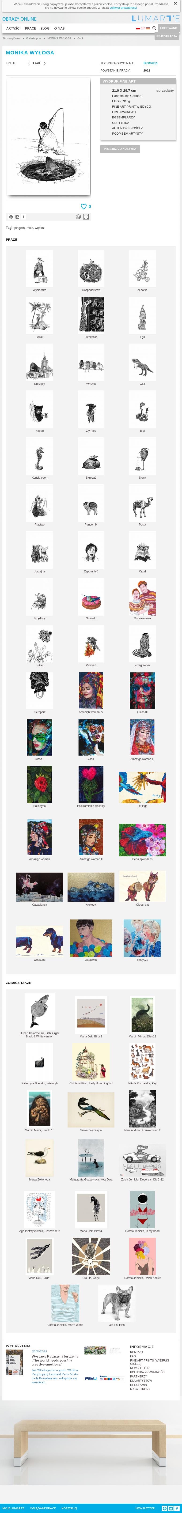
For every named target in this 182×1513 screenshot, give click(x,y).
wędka (39, 228)
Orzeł (142, 552)
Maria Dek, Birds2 (91, 1017)
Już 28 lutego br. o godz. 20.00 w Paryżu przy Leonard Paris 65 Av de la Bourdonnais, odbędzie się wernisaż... (55, 1376)
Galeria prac (34, 38)
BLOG (45, 28)
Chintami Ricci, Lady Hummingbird (91, 1064)
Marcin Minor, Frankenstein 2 (142, 1111)
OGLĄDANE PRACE (43, 1508)
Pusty (142, 505)
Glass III (142, 693)
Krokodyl (91, 889)
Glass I (91, 740)
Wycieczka (39, 271)
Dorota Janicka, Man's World (65, 1306)
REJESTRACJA (166, 36)
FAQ (133, 1356)
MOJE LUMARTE (13, 1508)
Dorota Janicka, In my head (142, 1212)
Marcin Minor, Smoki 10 (39, 1111)
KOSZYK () (69, 1508)
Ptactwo (39, 505)
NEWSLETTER (139, 1368)
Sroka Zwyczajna (91, 1112)
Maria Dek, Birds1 (40, 1259)
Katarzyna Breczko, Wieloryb (40, 1064)
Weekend (39, 943)
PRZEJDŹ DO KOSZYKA (120, 149)
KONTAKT (136, 1352)
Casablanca (39, 889)
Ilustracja (151, 63)
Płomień (91, 646)
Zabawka (91, 940)
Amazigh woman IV (91, 693)
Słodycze (142, 940)
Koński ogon (39, 458)
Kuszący (39, 365)
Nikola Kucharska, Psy (142, 1064)
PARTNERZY (138, 1376)
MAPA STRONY (140, 1389)
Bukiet (39, 646)
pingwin (19, 228)
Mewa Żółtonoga (40, 1160)
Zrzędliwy (39, 599)
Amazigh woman (39, 840)
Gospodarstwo (91, 271)
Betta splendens (142, 842)
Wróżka (91, 365)
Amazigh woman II (91, 840)
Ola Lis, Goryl (91, 1259)
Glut (142, 365)
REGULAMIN (138, 1385)
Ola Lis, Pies (117, 1306)
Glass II (39, 740)
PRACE (30, 28)
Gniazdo (91, 599)
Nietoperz (39, 693)
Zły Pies (91, 411)
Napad (39, 411)
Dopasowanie (142, 599)
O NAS (59, 28)
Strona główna (11, 38)
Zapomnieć (91, 552)
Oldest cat (142, 888)
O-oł (80, 38)
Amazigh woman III (142, 740)
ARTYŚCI (13, 28)
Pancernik (91, 505)
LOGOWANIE (169, 28)
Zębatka (142, 271)
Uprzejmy (39, 552)
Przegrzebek (142, 646)
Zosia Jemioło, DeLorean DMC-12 (142, 1162)
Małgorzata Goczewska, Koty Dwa (91, 1160)
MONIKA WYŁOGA (59, 38)
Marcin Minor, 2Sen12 (142, 1017)
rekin (30, 228)
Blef (142, 411)
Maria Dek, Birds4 (91, 1212)
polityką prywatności (123, 7)
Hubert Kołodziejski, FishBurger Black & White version (39, 1015)
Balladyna (39, 787)
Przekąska (91, 318)
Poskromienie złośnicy (91, 787)
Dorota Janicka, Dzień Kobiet (142, 1259)
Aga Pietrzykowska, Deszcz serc (39, 1212)
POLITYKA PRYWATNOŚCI (147, 1372)
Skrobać (91, 458)
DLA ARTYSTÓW (141, 1380)
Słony (142, 458)
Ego (142, 318)
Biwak (39, 318)
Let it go (142, 790)
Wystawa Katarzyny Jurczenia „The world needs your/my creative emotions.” (55, 1360)
